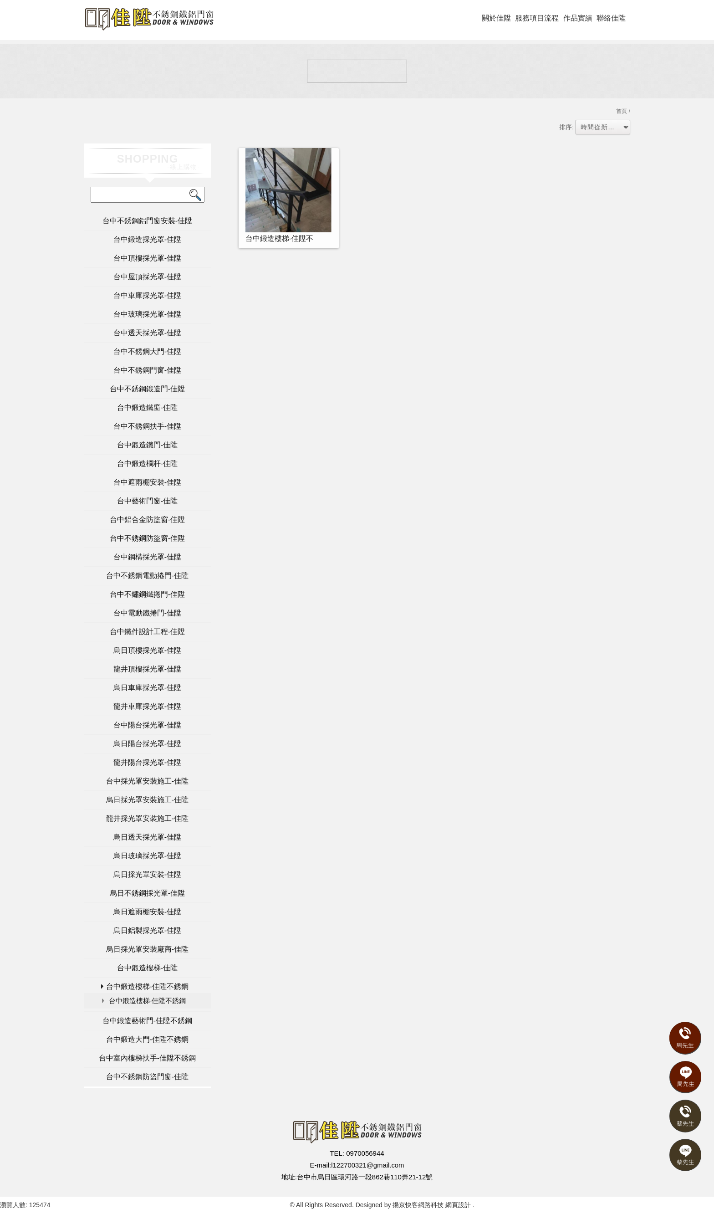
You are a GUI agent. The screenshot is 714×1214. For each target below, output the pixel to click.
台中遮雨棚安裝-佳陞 (147, 482)
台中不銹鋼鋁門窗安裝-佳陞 (147, 221)
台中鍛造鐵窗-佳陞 (147, 407)
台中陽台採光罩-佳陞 (147, 725)
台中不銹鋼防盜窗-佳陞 (147, 538)
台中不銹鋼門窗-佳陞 (147, 370)
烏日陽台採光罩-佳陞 (147, 744)
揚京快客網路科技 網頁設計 (432, 1205)
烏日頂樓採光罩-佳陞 (147, 650)
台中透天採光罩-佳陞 (147, 333)
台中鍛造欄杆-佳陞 (147, 463)
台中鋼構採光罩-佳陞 (147, 557)
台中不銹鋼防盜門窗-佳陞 (147, 1077)
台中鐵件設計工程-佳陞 (147, 631)
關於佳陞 (496, 18)
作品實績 (577, 18)
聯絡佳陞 (611, 18)
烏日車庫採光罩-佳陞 (147, 688)
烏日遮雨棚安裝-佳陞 (147, 912)
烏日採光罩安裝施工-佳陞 (147, 800)
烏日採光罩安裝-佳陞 (147, 874)
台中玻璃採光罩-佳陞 (147, 314)
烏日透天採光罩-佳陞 (147, 837)
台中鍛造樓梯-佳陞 (147, 968)
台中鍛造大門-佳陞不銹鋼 (147, 1039)
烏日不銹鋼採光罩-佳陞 (147, 893)
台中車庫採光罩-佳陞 (147, 295)
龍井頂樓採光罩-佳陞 (147, 669)
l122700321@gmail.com (367, 1165)
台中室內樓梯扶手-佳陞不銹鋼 (147, 1058)
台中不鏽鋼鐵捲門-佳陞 (147, 594)
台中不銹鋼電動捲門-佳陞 (147, 575)
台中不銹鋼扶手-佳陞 (147, 426)
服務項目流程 (537, 18)
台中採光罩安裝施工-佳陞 (147, 781)
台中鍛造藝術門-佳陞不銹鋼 (147, 1020)
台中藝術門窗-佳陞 (147, 501)
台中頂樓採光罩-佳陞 (147, 258)
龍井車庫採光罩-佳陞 (147, 706)
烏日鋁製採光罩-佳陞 (147, 930)
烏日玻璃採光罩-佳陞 (147, 856)
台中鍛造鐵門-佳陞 (147, 445)
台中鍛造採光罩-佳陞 (147, 239)
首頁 (621, 111)
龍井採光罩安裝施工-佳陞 (147, 818)
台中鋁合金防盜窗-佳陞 (147, 519)
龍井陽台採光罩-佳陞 (147, 762)
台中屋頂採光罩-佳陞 (147, 277)
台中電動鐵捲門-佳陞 (147, 613)
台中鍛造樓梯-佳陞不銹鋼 (147, 986)
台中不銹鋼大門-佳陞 (147, 351)
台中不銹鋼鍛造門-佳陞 (147, 389)
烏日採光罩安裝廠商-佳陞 (147, 949)
